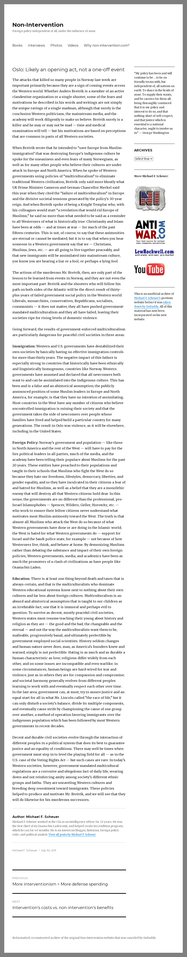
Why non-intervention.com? (106, 45)
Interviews (36, 45)
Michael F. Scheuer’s (147, 298)
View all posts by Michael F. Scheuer (72, 834)
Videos (73, 45)
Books (17, 45)
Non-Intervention (37, 24)
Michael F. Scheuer (24, 850)
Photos (56, 45)
